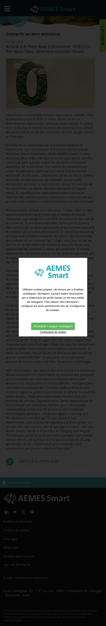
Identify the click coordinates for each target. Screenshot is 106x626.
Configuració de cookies (53, 328)
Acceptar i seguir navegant (53, 323)
